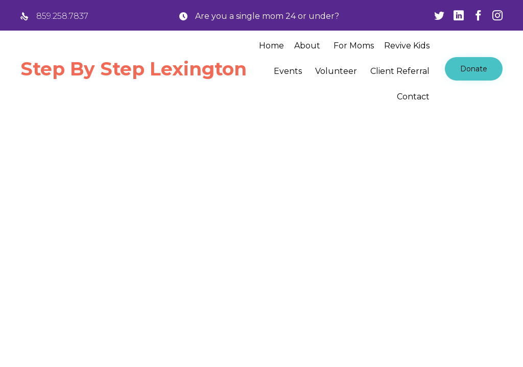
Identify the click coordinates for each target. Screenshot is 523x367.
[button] (474, 69)
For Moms (354, 45)
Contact (413, 96)
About (307, 45)
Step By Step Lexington (133, 68)
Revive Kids (407, 45)
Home (271, 45)
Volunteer (336, 71)
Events (288, 71)
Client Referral (400, 71)
